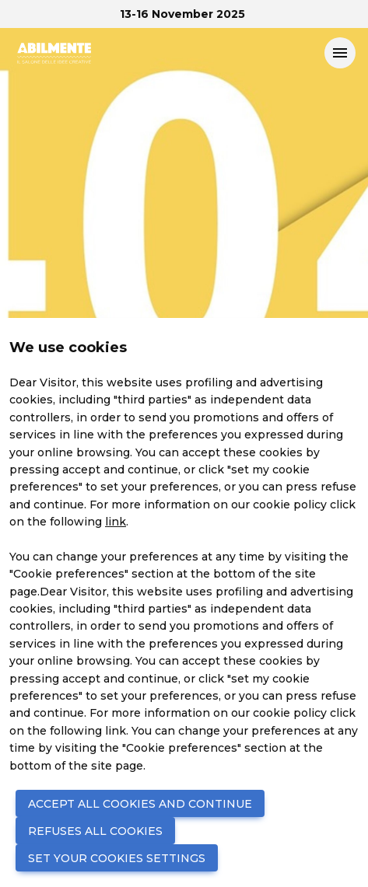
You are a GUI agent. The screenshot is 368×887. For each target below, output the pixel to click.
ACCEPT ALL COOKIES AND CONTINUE (140, 804)
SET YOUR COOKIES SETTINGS (116, 858)
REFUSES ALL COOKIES (95, 831)
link (115, 522)
